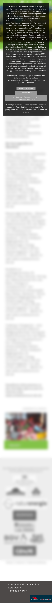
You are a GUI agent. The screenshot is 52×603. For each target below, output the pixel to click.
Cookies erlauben (26, 88)
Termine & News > (17, 590)
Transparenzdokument (16, 80)
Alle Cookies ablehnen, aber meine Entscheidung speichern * (26, 98)
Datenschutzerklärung (22, 78)
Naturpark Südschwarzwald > (23, 584)
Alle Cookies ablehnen (26, 92)
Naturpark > (14, 587)
